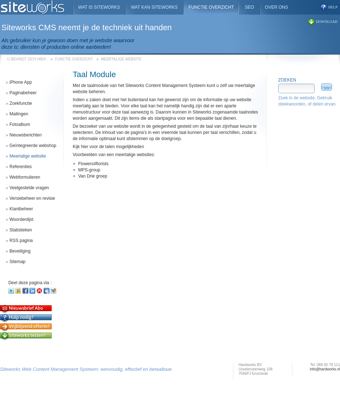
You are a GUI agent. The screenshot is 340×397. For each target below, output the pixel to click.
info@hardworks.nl (325, 369)
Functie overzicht (74, 59)
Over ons (276, 7)
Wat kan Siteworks (154, 7)
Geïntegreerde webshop (32, 145)
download (326, 22)
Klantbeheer (21, 208)
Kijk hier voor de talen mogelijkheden (108, 146)
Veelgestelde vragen (29, 187)
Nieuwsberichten (25, 135)
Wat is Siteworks (99, 7)
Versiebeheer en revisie (32, 198)
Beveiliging (20, 251)
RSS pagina (21, 240)
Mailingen (18, 113)
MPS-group (89, 169)
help (332, 7)
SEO (249, 7)
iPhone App (20, 82)
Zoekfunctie (20, 103)
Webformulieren (24, 177)
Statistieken (20, 230)
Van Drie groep (92, 176)
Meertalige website (121, 59)
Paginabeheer (23, 92)
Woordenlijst (21, 219)
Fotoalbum (19, 124)
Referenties (20, 166)
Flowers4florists (93, 163)
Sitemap (17, 261)
